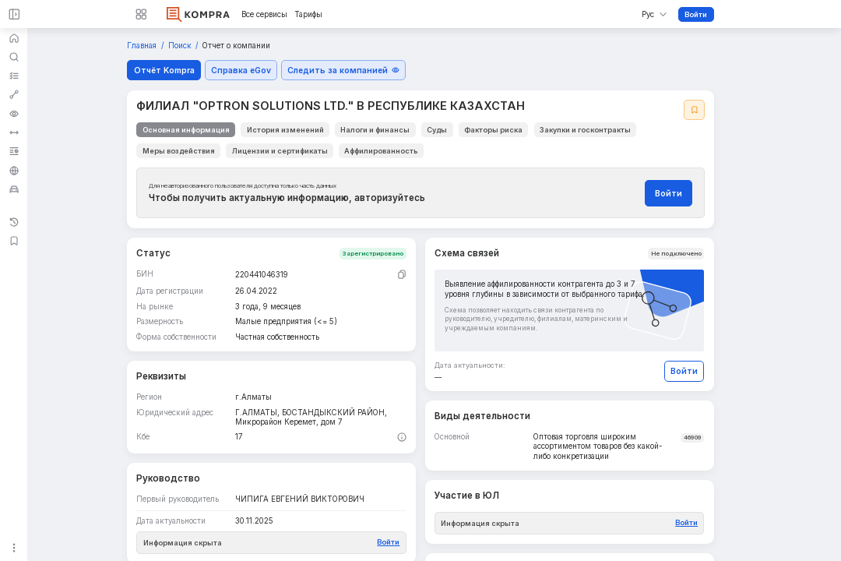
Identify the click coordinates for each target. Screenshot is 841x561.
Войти (695, 14)
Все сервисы (264, 14)
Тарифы (308, 14)
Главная (143, 45)
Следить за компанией (343, 70)
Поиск (181, 45)
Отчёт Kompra (164, 70)
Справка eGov (241, 70)
